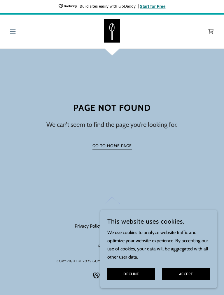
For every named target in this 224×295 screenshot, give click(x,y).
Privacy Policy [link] (88, 226)
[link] (112, 31)
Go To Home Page (112, 145)
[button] (22, 31)
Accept (186, 282)
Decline (131, 282)
